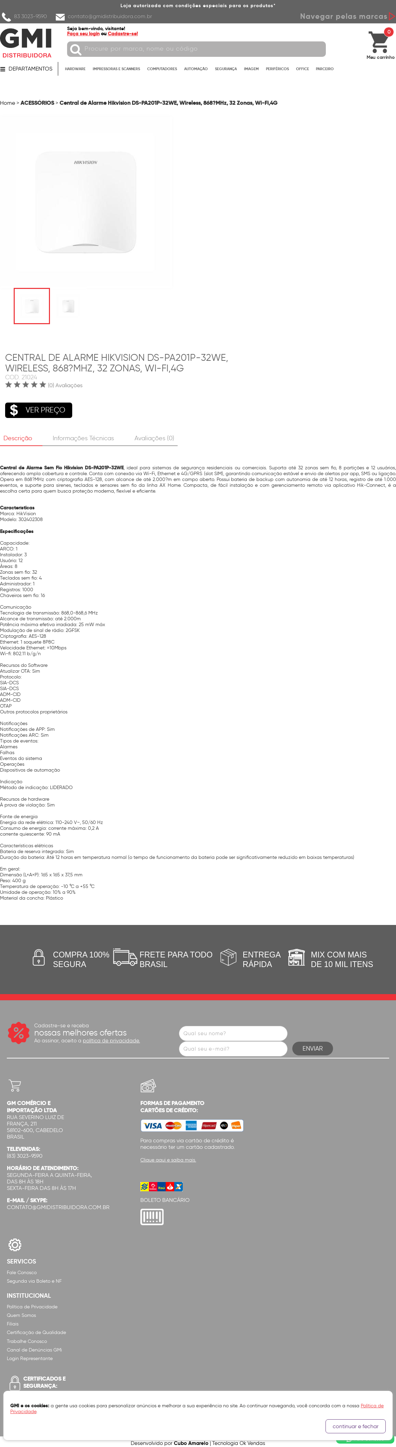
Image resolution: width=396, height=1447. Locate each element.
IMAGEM (251, 69)
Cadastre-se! (124, 33)
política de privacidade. (111, 1038)
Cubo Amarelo (191, 1440)
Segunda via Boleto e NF (34, 1278)
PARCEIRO (325, 69)
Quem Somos (21, 1313)
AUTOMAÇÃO (196, 69)
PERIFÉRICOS (277, 69)
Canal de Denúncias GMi (34, 1347)
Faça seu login (84, 33)
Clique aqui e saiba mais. (168, 1157)
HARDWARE (75, 69)
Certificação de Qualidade (36, 1330)
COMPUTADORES (162, 69)
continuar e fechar (356, 1426)
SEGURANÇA (226, 69)
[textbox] (198, 49)
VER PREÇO (35, 409)
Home (7, 103)
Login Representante (30, 1356)
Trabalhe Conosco (27, 1338)
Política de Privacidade (32, 1304)
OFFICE (302, 69)
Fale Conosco (22, 1269)
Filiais (12, 1321)
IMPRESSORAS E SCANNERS (116, 69)
